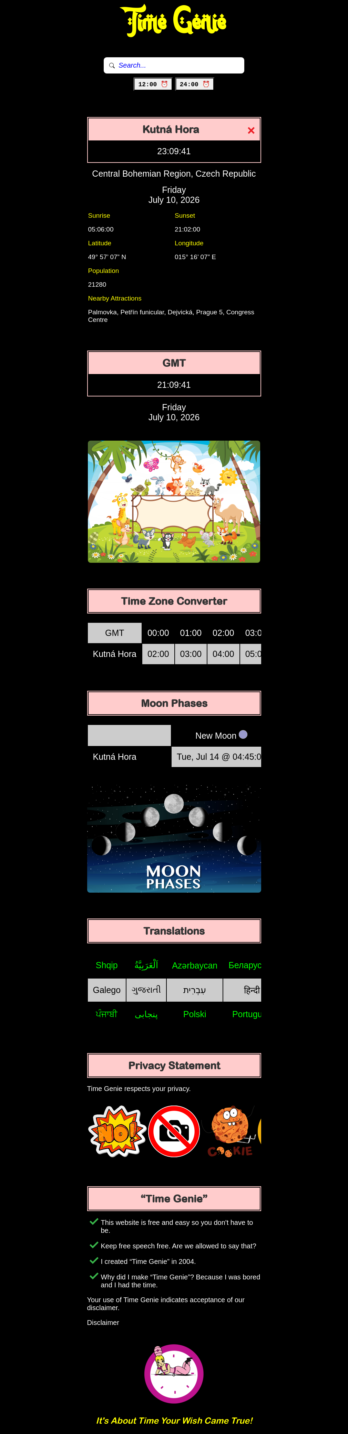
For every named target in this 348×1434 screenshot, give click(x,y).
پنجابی (146, 1014)
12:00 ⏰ (153, 84)
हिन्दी (252, 990)
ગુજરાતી (146, 989)
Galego (107, 990)
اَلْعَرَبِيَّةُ (146, 965)
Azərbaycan (194, 965)
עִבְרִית (194, 990)
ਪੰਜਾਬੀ (106, 1014)
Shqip (107, 965)
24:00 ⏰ (195, 84)
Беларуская (251, 965)
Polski (194, 1014)
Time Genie (174, 22)
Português (252, 1014)
